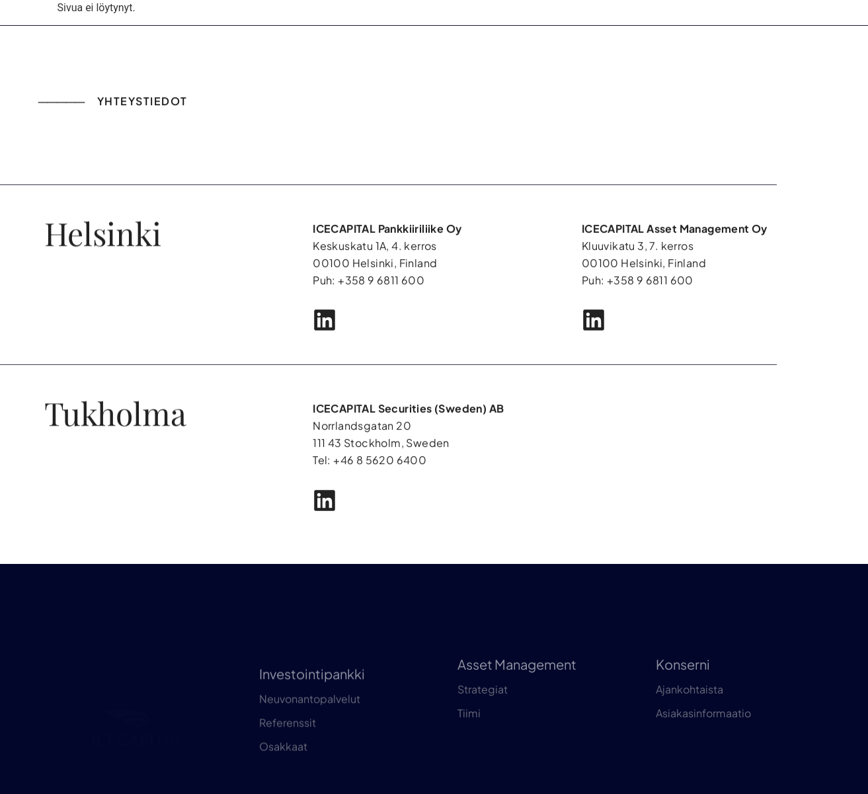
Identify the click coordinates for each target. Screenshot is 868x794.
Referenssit (287, 747)
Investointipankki (312, 698)
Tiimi (469, 733)
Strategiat (482, 709)
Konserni (683, 684)
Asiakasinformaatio (703, 733)
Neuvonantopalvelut (309, 724)
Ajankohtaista (689, 709)
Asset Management (516, 684)
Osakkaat (283, 771)
